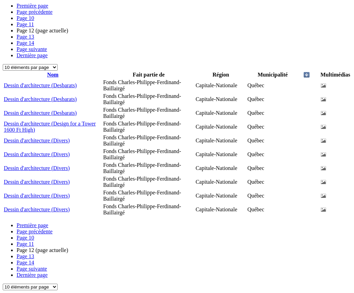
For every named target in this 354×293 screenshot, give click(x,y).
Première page (32, 6)
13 (25, 37)
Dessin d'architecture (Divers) (37, 140)
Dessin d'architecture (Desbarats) (40, 85)
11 (25, 24)
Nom (53, 75)
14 (25, 43)
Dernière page (32, 55)
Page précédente (34, 12)
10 (25, 18)
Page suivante (32, 49)
